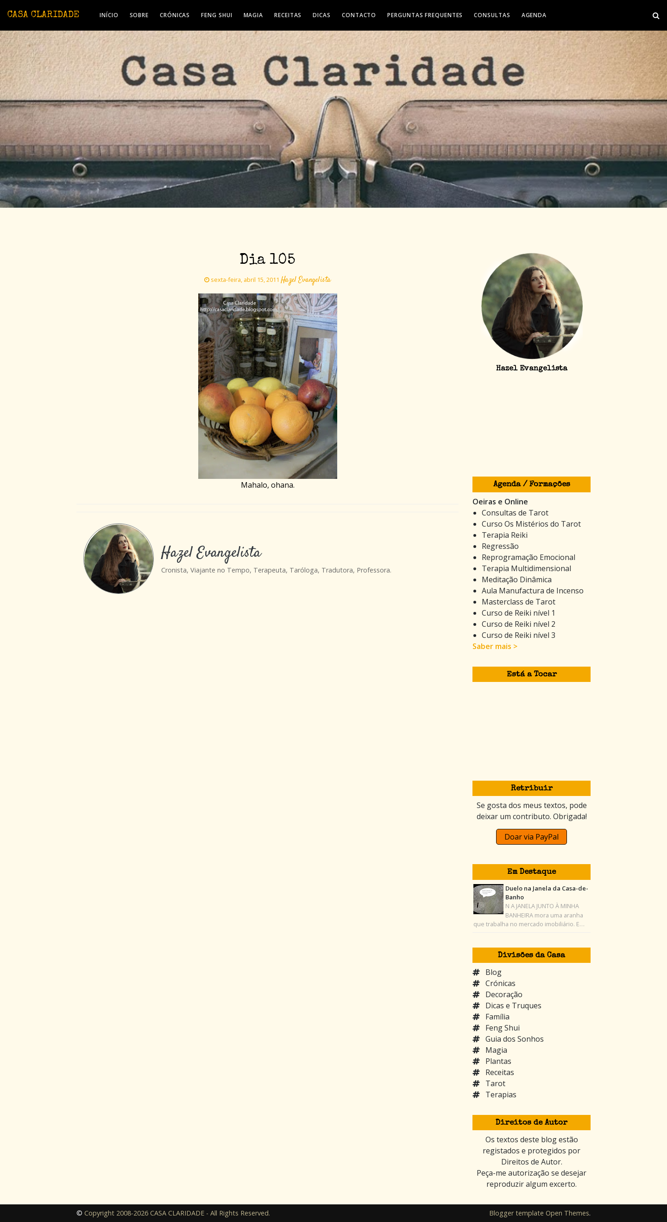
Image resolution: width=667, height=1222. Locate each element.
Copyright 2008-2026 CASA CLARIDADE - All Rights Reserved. (177, 1213)
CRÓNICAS (175, 15)
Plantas (498, 1061)
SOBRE (139, 15)
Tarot (495, 1083)
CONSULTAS (492, 15)
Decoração (503, 994)
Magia (496, 1050)
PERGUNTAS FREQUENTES (425, 15)
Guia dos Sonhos (514, 1039)
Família (497, 1017)
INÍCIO (109, 15)
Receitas (499, 1072)
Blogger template (516, 1213)
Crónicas (500, 983)
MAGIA (254, 15)
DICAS (322, 15)
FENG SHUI (216, 15)
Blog (493, 972)
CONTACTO (359, 15)
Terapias (500, 1094)
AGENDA (534, 15)
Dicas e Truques (513, 1005)
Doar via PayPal (531, 837)
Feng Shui (502, 1028)
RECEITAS (288, 15)
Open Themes (567, 1213)
